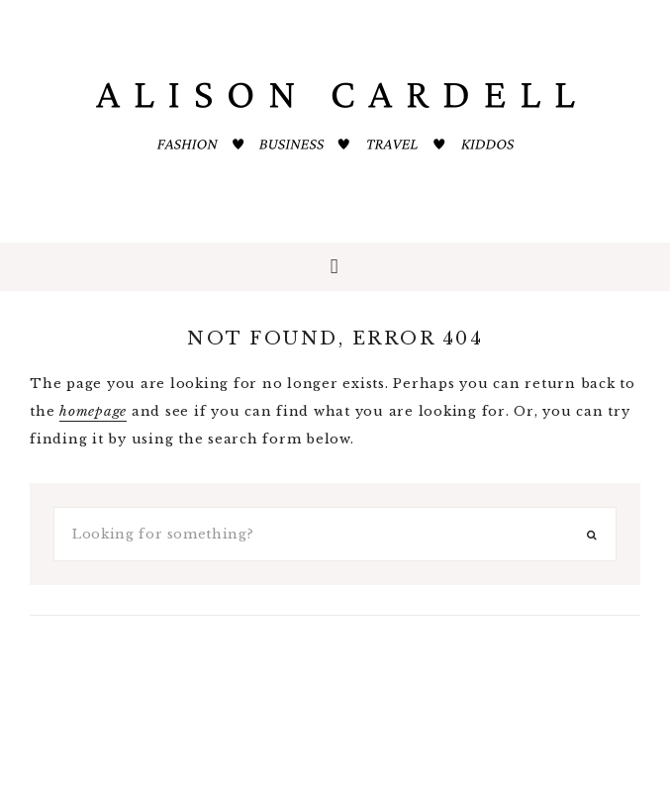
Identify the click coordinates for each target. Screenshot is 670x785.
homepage (93, 411)
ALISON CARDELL (335, 119)
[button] (335, 267)
